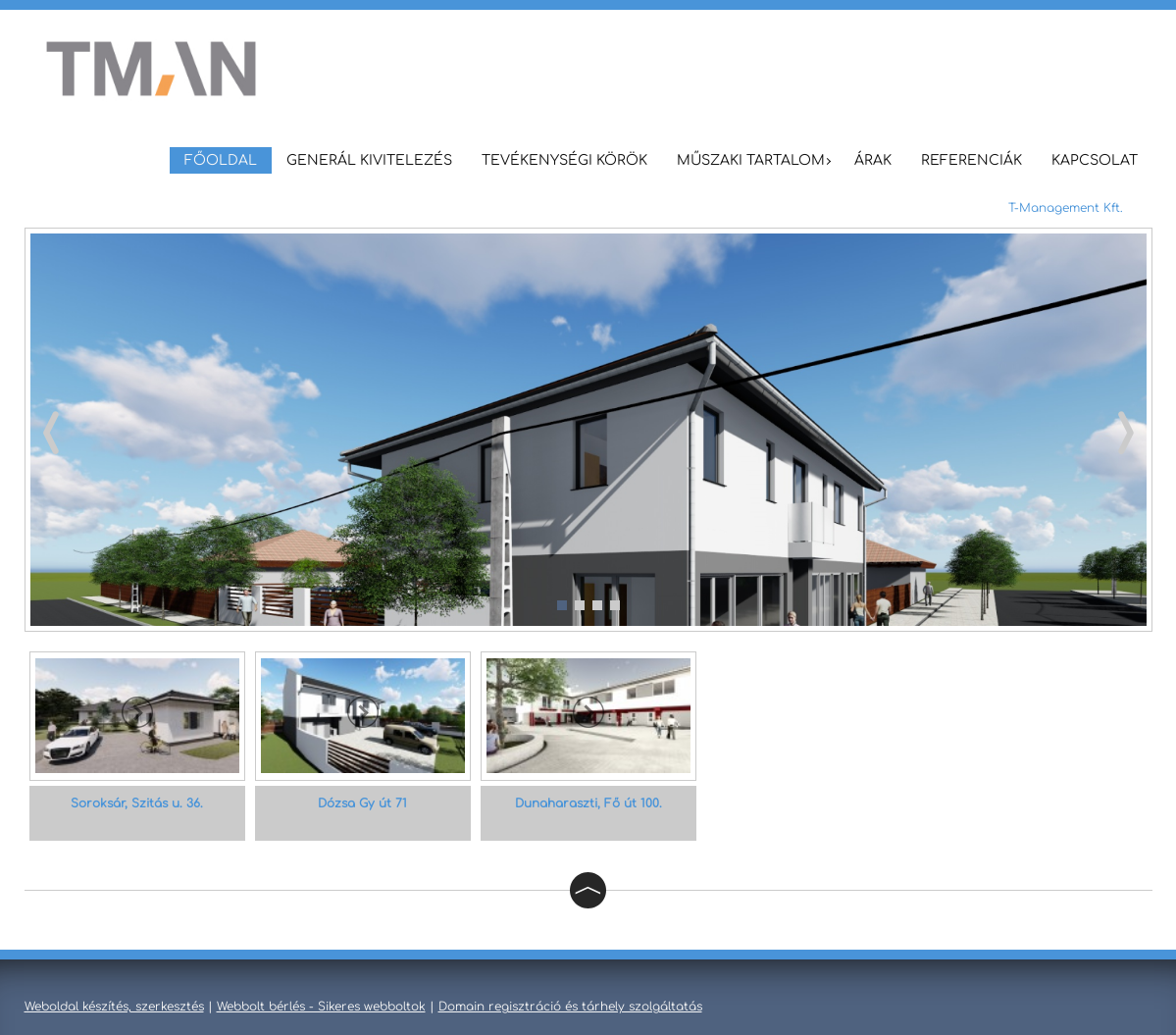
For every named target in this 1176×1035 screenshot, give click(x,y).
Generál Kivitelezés (369, 160)
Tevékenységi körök (564, 160)
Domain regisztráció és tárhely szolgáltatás (570, 1006)
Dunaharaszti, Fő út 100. (588, 803)
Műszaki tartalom (751, 160)
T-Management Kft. (1065, 208)
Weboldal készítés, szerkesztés (114, 1006)
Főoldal (220, 160)
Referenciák (971, 160)
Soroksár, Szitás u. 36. (137, 803)
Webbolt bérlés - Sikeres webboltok (321, 1006)
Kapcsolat (1094, 160)
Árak (873, 160)
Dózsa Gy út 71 (362, 803)
